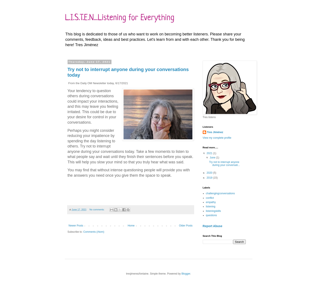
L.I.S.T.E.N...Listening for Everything (119, 18)
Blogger (185, 273)
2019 (210, 177)
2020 (210, 172)
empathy (211, 202)
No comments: (97, 209)
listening (210, 206)
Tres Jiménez (215, 132)
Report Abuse (212, 226)
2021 (210, 153)
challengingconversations (220, 193)
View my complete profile (217, 137)
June (213, 157)
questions (211, 215)
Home (131, 225)
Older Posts (186, 225)
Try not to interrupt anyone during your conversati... (224, 164)
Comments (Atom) (93, 231)
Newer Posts (76, 225)
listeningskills (213, 211)
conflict (210, 197)
